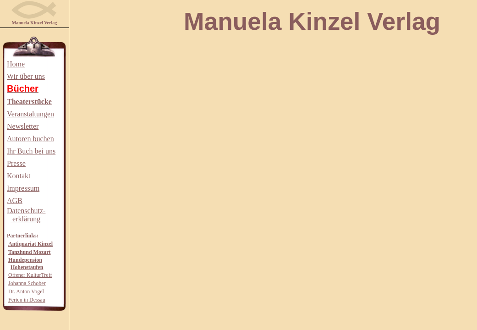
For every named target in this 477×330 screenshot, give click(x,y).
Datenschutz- (26, 210)
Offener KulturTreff (30, 275)
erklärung (25, 219)
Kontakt (19, 176)
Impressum (23, 188)
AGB (14, 200)
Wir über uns (26, 76)
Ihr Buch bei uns (31, 151)
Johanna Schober (27, 283)
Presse (16, 163)
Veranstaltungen (30, 114)
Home (16, 64)
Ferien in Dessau (26, 300)
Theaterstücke (29, 101)
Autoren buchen (30, 139)
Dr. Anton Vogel (26, 291)
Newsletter (22, 126)
